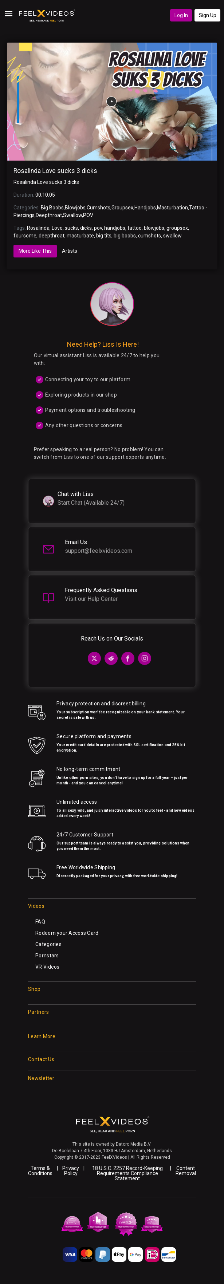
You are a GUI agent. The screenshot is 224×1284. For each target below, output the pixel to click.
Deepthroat (49, 215)
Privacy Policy (70, 1170)
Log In (181, 15)
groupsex (177, 228)
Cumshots (98, 207)
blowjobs (154, 228)
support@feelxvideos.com (98, 550)
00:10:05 (45, 195)
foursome (24, 236)
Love (57, 228)
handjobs (114, 228)
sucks (71, 228)
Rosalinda (38, 228)
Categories (48, 944)
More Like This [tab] (35, 251)
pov (98, 228)
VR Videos (47, 967)
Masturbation (172, 207)
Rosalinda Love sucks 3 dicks (55, 170)
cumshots (149, 236)
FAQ (40, 922)
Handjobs (145, 207)
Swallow (72, 215)
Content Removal (186, 1170)
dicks (86, 228)
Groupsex (122, 207)
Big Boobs (52, 207)
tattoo (134, 228)
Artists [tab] (69, 251)
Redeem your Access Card (66, 933)
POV (88, 215)
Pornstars (47, 955)
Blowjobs (75, 207)
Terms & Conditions (40, 1170)
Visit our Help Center (91, 598)
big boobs (125, 236)
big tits (103, 236)
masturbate (80, 236)
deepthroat (51, 236)
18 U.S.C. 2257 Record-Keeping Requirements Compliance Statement (127, 1173)
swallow (172, 236)
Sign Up (207, 15)
